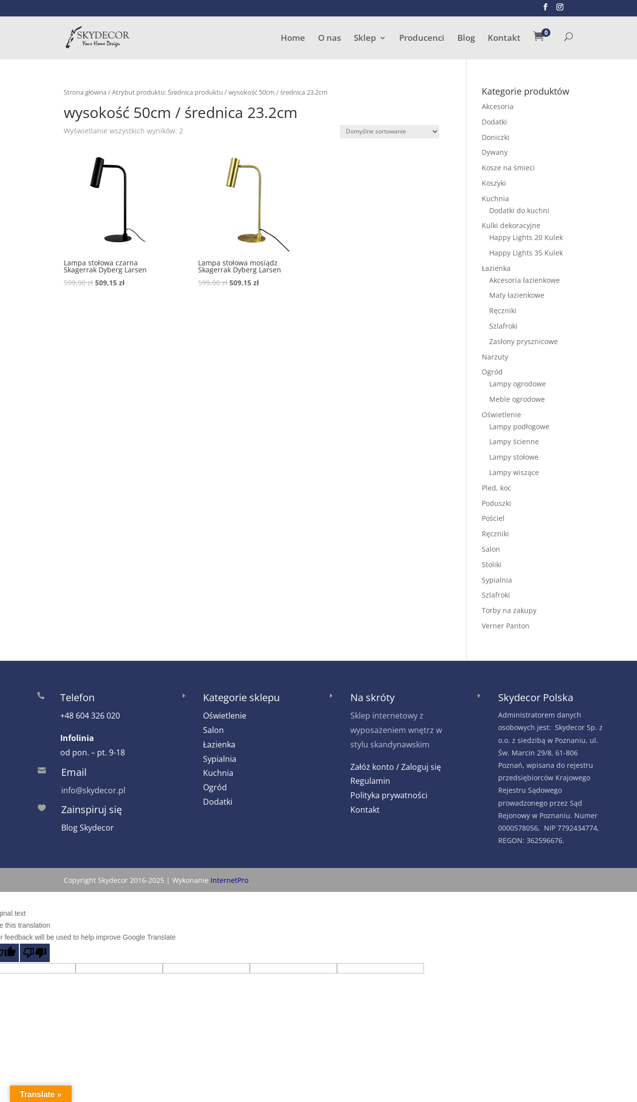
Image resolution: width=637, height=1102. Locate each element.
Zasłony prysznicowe (523, 339)
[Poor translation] (34, 950)
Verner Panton (506, 623)
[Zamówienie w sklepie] (389, 129)
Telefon (77, 695)
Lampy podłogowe (519, 424)
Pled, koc (496, 485)
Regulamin (370, 778)
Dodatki (494, 119)
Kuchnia (495, 196)
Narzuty (495, 354)
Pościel (493, 515)
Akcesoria (498, 104)
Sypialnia (497, 577)
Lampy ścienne (514, 439)
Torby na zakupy (509, 607)
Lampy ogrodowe (517, 381)
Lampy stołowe (513, 454)
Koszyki (494, 180)
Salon (491, 546)
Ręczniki (503, 308)
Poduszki (496, 500)
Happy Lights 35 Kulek (526, 250)
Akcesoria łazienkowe (524, 277)
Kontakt (504, 37)
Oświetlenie (501, 412)
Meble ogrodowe (517, 396)
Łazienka (496, 265)
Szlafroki (503, 323)
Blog (466, 37)
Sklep (365, 37)
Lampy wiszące (514, 470)
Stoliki (492, 562)
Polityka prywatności (388, 792)
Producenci (421, 37)
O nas (329, 37)
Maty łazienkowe (516, 292)
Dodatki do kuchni (519, 208)
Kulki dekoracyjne (511, 223)
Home (293, 37)
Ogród (492, 369)
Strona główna (85, 89)
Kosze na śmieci (508, 165)
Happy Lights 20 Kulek (526, 235)
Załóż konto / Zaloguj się (395, 764)
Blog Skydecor (87, 825)
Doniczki (496, 134)
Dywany (495, 149)
